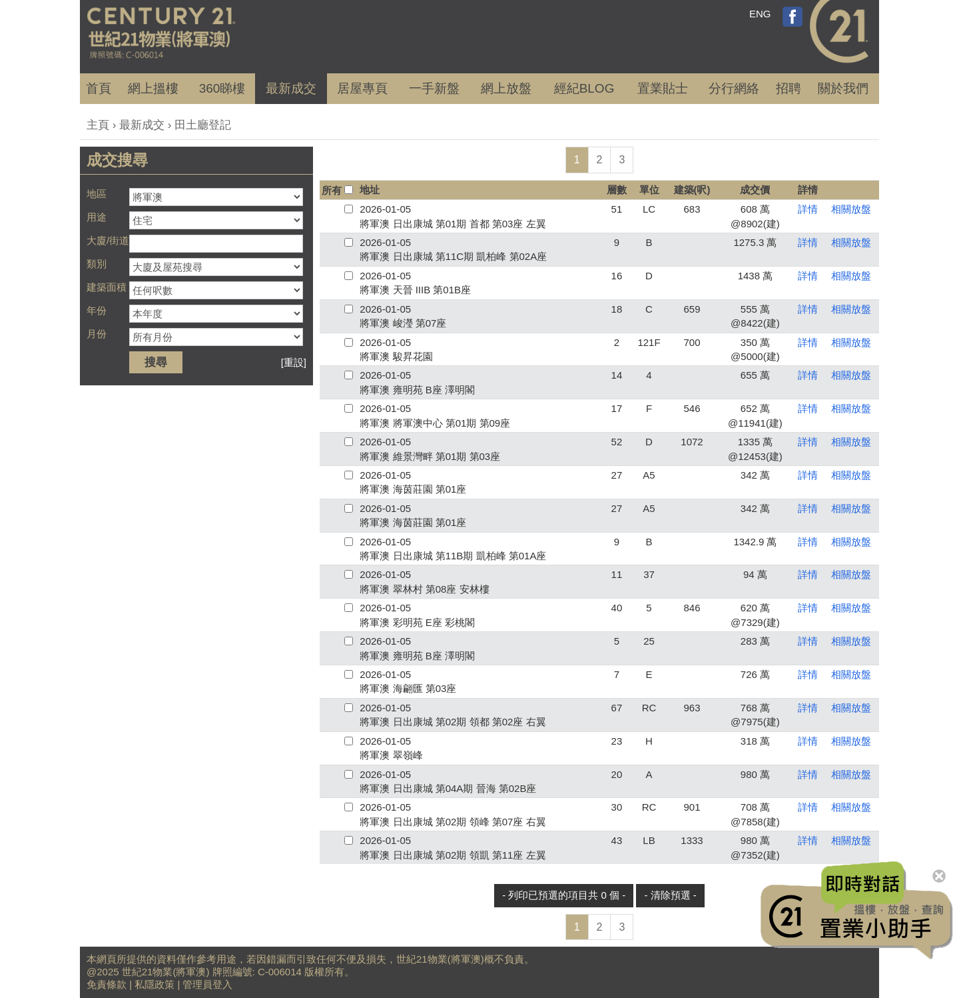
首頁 (98, 88)
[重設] (293, 362)
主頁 (98, 125)
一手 (434, 88)
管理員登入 (207, 984)
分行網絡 (734, 88)
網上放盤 (506, 88)
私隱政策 (154, 984)
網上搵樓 (153, 88)
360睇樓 (222, 88)
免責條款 (107, 984)
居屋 (362, 88)
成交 (291, 88)
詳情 (808, 209)
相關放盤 (851, 209)
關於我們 (843, 88)
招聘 (788, 88)
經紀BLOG (584, 88)
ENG (760, 13)
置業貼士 (662, 88)
